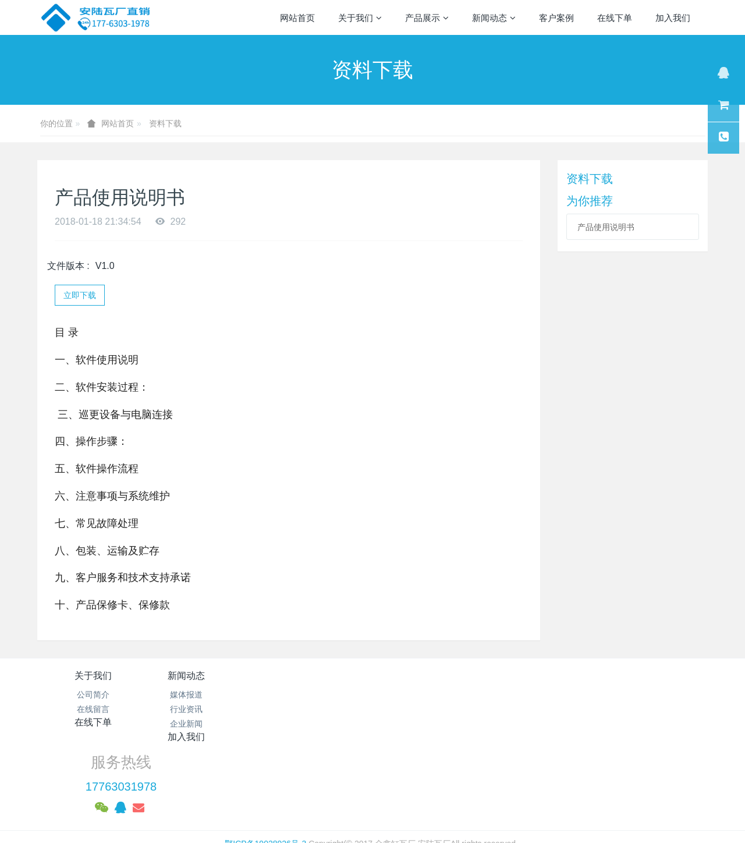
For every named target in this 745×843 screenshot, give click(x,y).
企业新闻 (205, 723)
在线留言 (93, 709)
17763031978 (568, 708)
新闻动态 (205, 676)
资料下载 (165, 123)
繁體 (372, 815)
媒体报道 (205, 694)
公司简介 (93, 694)
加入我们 (428, 676)
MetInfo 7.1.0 (354, 793)
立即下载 (79, 295)
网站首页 (297, 18)
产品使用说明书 (605, 227)
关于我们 (93, 676)
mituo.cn (445, 793)
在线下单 (316, 676)
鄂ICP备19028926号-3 (265, 764)
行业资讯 (205, 709)
